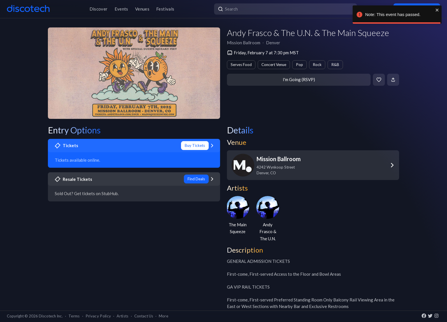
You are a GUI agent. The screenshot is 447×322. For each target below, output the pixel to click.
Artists (122, 316)
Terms (74, 316)
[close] (437, 10)
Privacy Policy (98, 316)
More (163, 316)
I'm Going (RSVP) (299, 79)
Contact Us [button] (143, 316)
